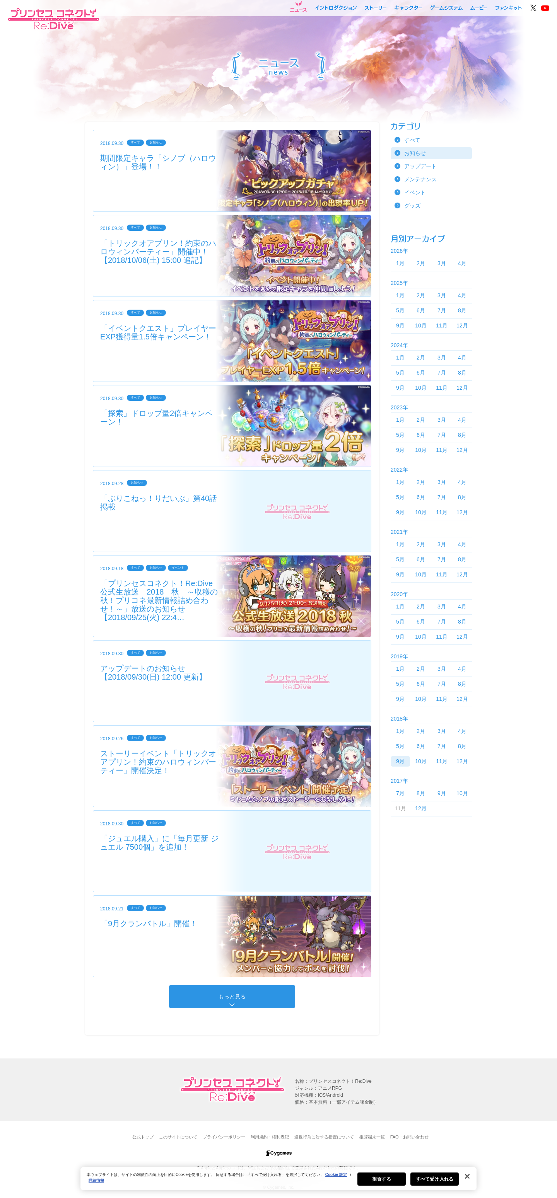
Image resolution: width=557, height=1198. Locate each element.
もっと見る (232, 997)
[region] (278, 1180)
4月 (462, 263)
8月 (462, 310)
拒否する (381, 1180)
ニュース (298, 6)
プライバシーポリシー (224, 1137)
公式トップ (143, 1137)
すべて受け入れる (434, 1180)
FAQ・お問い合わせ (409, 1137)
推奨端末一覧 (372, 1137)
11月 (442, 325)
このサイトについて (178, 1137)
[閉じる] (467, 1177)
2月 (421, 263)
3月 (441, 263)
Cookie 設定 (336, 1176)
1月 (400, 263)
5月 (400, 310)
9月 (400, 325)
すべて (412, 140)
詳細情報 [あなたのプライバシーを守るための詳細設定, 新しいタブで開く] (96, 1182)
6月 (421, 310)
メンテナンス (420, 179)
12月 (462, 325)
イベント (415, 192)
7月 (441, 310)
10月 (421, 325)
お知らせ (415, 153)
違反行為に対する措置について (324, 1137)
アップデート (420, 166)
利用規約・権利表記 (270, 1137)
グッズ (412, 206)
